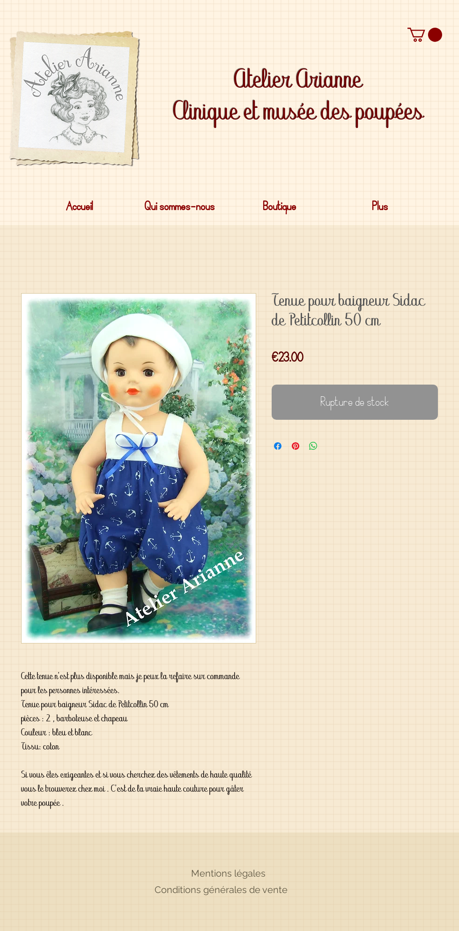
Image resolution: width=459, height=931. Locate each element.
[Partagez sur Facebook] (277, 446)
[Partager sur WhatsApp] (313, 446)
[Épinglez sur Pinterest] (295, 446)
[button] (424, 35)
